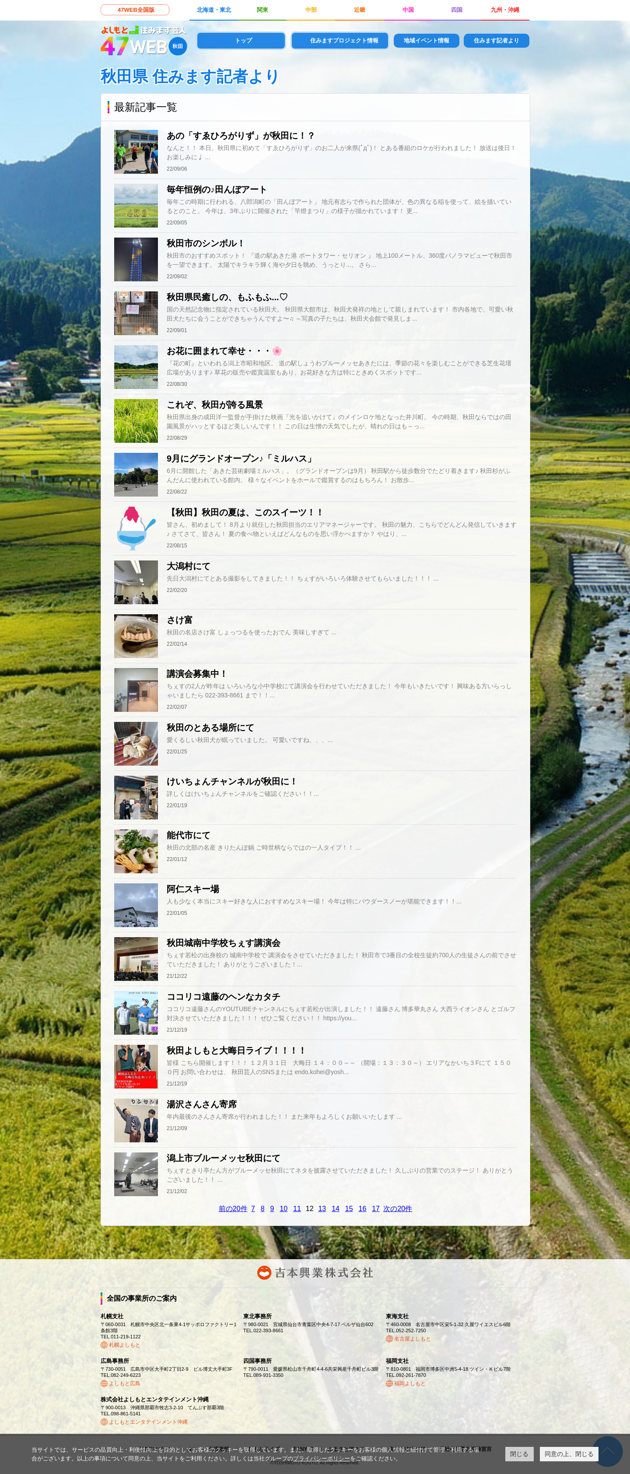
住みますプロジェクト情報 (344, 40)
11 (297, 1208)
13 (322, 1208)
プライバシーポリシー (321, 1458)
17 (376, 1208)
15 (349, 1208)
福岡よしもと (410, 1383)
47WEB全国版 (136, 10)
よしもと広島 (124, 1383)
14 (336, 1208)
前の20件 (233, 1208)
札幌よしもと (124, 1345)
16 (363, 1208)
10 (283, 1208)
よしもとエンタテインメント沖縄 (148, 1422)
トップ (243, 40)
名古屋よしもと (412, 1339)
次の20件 (397, 1208)
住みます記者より (496, 40)
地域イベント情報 (426, 40)
